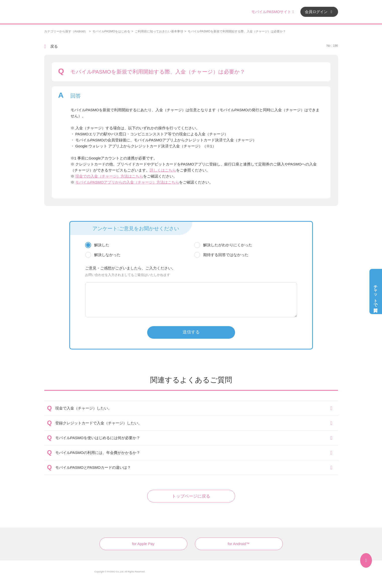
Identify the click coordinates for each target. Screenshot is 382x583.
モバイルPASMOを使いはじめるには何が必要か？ (97, 438)
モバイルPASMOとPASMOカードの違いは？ (93, 467)
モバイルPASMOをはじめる (111, 31)
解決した (101, 245)
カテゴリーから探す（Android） (66, 31)
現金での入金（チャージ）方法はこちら (109, 176)
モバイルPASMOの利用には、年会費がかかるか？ (97, 452)
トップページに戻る (191, 496)
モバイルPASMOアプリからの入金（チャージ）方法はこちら (127, 182)
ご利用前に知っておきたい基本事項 (159, 31)
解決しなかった (107, 255)
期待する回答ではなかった (225, 255)
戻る (54, 46)
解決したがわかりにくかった (227, 245)
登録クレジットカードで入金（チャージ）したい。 (98, 423)
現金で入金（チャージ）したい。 (83, 408)
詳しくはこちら (163, 170)
